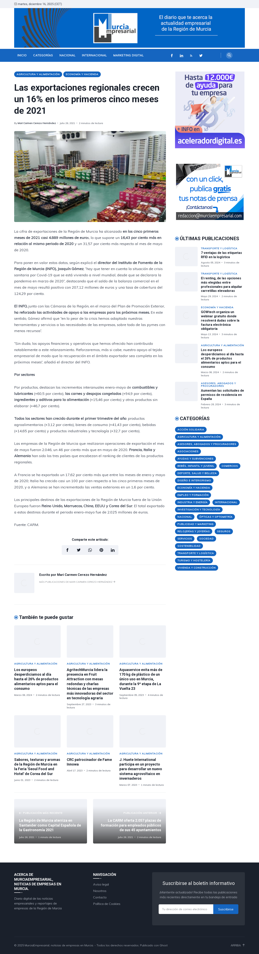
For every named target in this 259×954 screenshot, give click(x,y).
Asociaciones (187, 451)
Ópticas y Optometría (215, 516)
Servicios (184, 538)
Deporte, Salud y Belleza (197, 473)
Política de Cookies (106, 904)
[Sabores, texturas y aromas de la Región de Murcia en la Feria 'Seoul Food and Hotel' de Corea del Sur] (37, 731)
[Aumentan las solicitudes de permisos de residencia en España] (188, 395)
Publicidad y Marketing (195, 524)
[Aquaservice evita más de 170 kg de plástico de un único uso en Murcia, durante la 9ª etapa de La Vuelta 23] (142, 641)
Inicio (22, 55)
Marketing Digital (128, 55)
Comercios (230, 465)
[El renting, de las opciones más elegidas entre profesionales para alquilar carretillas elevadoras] (188, 286)
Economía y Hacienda (82, 74)
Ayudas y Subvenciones (195, 458)
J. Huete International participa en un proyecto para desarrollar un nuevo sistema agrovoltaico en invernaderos (140, 769)
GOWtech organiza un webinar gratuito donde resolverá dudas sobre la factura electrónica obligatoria (220, 320)
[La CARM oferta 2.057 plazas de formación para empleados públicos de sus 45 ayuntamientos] (129, 821)
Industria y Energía (192, 502)
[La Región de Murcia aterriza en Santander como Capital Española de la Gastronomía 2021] (50, 821)
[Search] (229, 55)
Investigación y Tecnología (198, 509)
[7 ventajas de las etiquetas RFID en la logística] (188, 257)
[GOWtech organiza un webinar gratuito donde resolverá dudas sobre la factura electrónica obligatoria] (188, 322)
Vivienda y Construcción (196, 567)
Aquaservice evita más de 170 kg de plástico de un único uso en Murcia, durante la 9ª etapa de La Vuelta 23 (140, 679)
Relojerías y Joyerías (193, 531)
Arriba (238, 945)
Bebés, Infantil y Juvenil (195, 465)
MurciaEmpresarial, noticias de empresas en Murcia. (59, 945)
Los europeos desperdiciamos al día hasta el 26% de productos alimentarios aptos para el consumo (36, 679)
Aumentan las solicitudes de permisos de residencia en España (222, 395)
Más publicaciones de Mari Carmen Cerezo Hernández (77, 581)
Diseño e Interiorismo (194, 480)
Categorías (43, 55)
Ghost (164, 945)
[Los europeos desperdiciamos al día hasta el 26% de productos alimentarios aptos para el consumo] (37, 641)
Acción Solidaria (190, 429)
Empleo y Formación (193, 494)
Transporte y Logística (219, 248)
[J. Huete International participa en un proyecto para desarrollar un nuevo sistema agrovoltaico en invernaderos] (142, 731)
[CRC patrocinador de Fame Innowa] (90, 731)
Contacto (100, 897)
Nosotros (99, 891)
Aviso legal (101, 884)
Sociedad (206, 538)
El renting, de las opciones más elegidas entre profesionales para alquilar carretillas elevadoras (221, 284)
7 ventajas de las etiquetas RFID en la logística (221, 255)
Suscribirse (226, 909)
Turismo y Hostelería (193, 560)
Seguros (223, 531)
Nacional (67, 55)
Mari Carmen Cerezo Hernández (37, 123)
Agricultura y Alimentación (38, 74)
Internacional (94, 55)
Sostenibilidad (189, 545)
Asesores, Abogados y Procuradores (218, 384)
